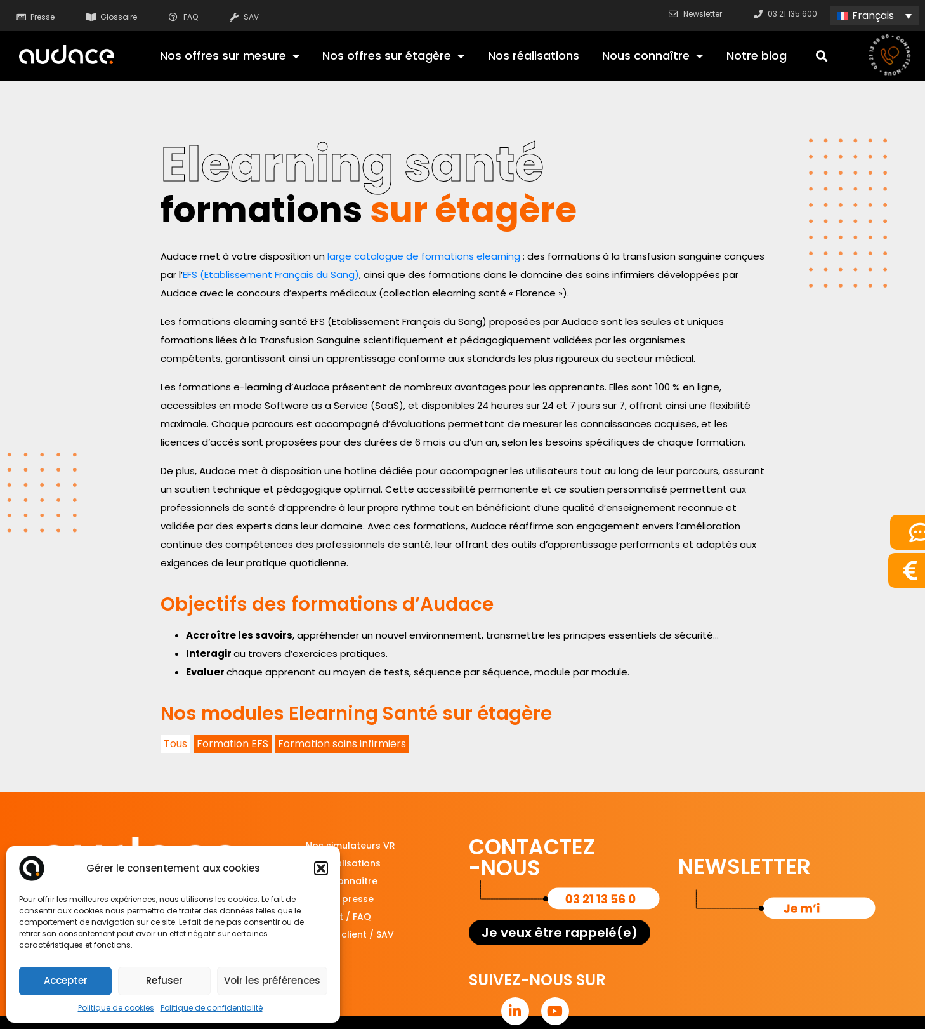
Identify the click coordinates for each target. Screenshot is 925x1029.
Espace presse (340, 899)
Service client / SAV (350, 934)
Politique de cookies (116, 1007)
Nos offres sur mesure (229, 56)
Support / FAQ (338, 916)
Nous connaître (652, 56)
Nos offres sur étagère (393, 56)
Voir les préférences (272, 980)
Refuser (164, 980)
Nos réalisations (533, 55)
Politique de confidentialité (212, 1007)
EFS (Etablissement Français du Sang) (271, 274)
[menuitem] (874, 15)
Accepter (66, 980)
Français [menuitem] (873, 15)
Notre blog (756, 55)
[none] (874, 15)
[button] (321, 868)
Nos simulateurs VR (350, 845)
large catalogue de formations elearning (423, 256)
